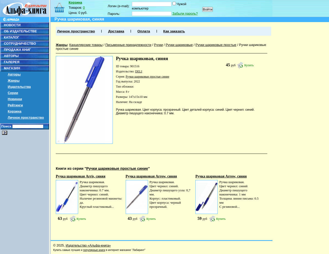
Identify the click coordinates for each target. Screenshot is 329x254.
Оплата (143, 31)
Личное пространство (26, 117)
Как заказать (174, 31)
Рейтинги (15, 105)
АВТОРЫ (11, 56)
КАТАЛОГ (11, 37)
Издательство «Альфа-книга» (88, 245)
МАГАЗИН (12, 68)
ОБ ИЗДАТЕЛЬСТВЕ (20, 31)
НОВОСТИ (12, 25)
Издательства (19, 87)
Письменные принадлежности (128, 45)
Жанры (14, 80)
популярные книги (94, 250)
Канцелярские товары (86, 45)
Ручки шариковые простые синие (147, 76)
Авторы (14, 74)
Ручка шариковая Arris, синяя (80, 176)
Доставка (116, 31)
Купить (249, 65)
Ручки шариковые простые (216, 45)
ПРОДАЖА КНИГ (17, 50)
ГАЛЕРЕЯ (12, 62)
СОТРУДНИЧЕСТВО (20, 43)
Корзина (14, 111)
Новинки (15, 99)
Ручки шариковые (179, 45)
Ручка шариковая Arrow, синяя (151, 176)
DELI (138, 71)
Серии (13, 93)
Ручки (158, 45)
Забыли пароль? (185, 13)
